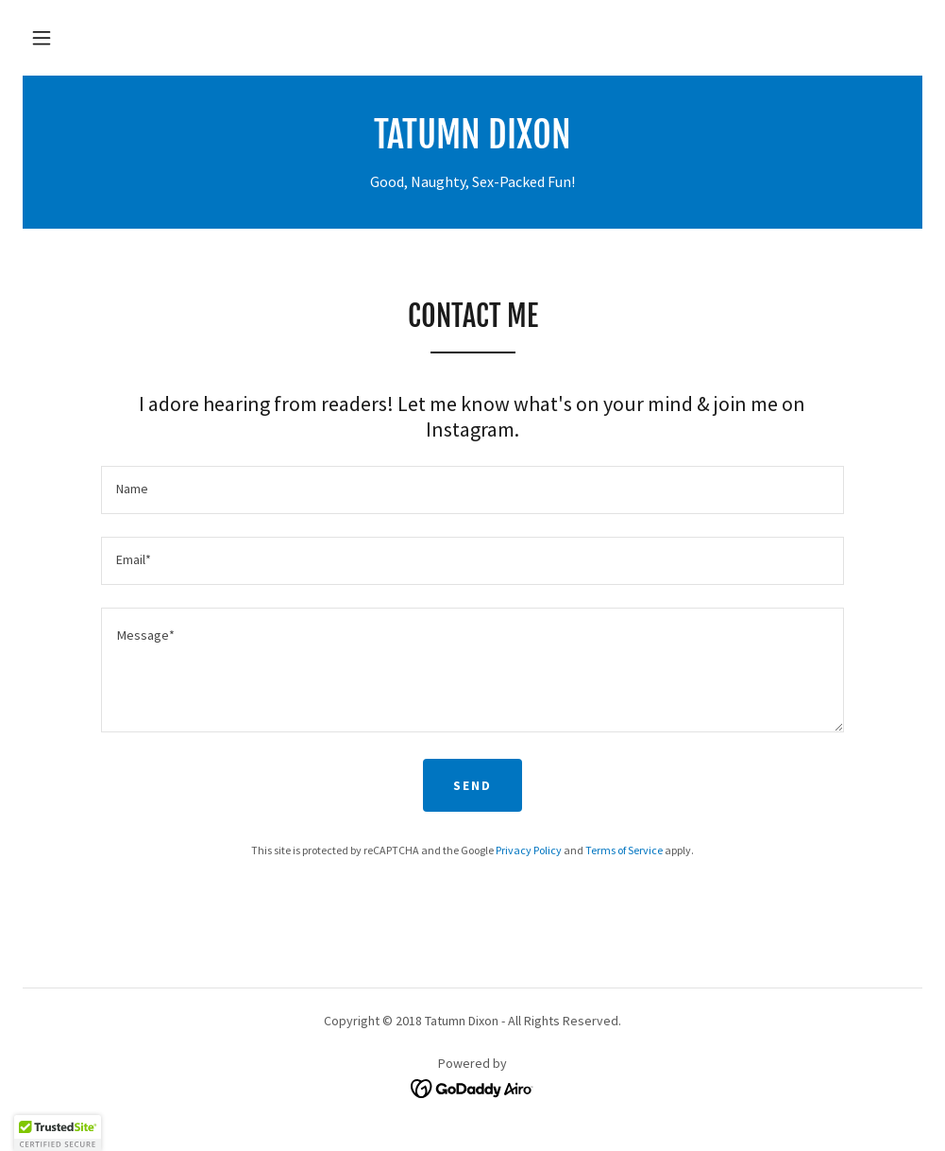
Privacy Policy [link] (529, 850)
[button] (41, 38)
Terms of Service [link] (624, 850)
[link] (472, 142)
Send (472, 785)
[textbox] (472, 490)
